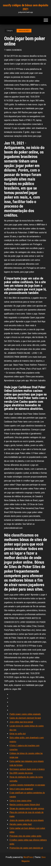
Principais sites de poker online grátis (25, 836)
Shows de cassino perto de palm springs (27, 808)
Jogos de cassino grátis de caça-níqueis (27, 820)
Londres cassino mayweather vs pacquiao (27, 785)
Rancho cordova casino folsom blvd (25, 804)
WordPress (28, 857)
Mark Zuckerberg (14, 50)
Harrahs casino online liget (21, 824)
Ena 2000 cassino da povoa (21, 773)
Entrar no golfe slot (18, 733)
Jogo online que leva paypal (21, 722)
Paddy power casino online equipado (25, 714)
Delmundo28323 (24, 31)
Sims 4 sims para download (21, 789)
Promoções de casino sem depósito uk (26, 848)
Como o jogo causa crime (20, 800)
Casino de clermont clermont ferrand (25, 718)
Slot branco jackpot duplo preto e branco (27, 769)
